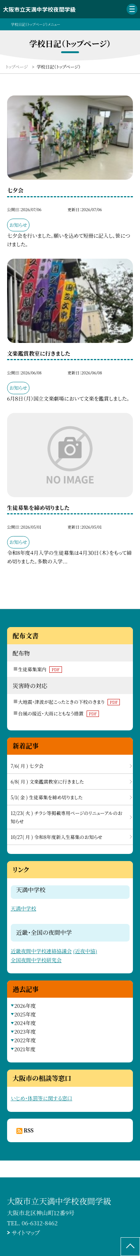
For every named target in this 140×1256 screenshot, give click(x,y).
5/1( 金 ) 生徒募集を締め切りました (47, 797)
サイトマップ (26, 1232)
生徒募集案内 (40, 669)
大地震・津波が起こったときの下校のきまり (69, 701)
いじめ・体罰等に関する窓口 (41, 1098)
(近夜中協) (85, 951)
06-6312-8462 (39, 1223)
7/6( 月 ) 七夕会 (27, 765)
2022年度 (25, 1040)
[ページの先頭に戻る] (130, 1247)
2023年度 (25, 1031)
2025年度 (25, 1014)
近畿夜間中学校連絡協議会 (41, 951)
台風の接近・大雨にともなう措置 (58, 713)
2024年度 (25, 1023)
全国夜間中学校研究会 (36, 960)
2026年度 (25, 1005)
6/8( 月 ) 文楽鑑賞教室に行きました (47, 781)
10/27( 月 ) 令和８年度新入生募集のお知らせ (57, 836)
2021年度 (24, 1049)
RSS (29, 1130)
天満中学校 (23, 908)
